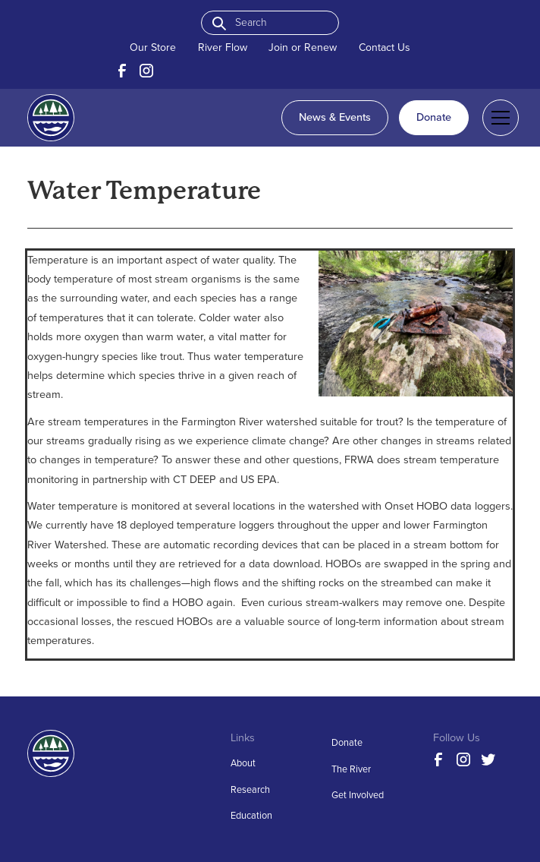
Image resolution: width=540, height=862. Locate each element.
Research (250, 789)
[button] (497, 117)
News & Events (335, 117)
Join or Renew (302, 47)
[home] (50, 117)
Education (251, 815)
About (243, 763)
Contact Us (384, 47)
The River (351, 769)
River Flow (222, 47)
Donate (433, 117)
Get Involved (357, 795)
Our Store (153, 47)
